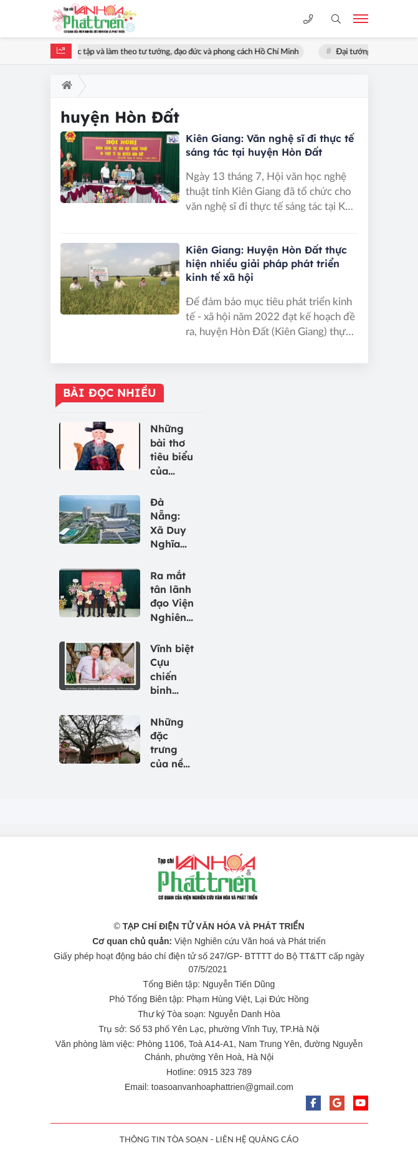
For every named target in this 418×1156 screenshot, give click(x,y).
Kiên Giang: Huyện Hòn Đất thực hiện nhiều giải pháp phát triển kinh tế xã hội (266, 263)
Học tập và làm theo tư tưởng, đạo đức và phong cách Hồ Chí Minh (186, 52)
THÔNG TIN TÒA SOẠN (164, 1140)
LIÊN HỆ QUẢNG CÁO (257, 1140)
